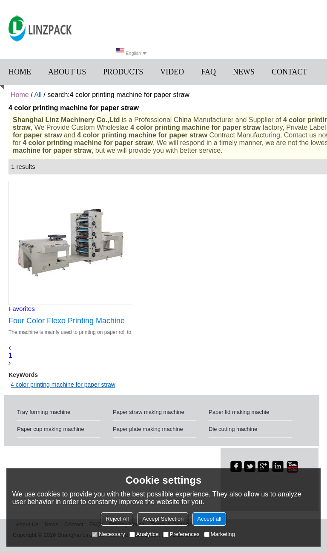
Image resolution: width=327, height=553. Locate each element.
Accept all (209, 519)
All (38, 94)
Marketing (219, 534)
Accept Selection (163, 519)
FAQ (208, 72)
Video (172, 72)
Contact (289, 72)
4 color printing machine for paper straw (63, 384)
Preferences (181, 534)
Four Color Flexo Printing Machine (67, 320)
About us (67, 72)
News (244, 72)
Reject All (117, 519)
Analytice (144, 534)
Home (20, 72)
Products (123, 72)
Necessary (108, 534)
